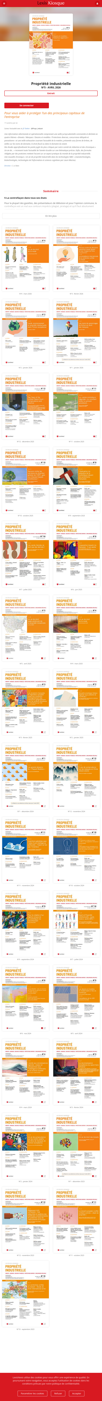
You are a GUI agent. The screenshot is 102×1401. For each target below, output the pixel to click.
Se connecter (27, 105)
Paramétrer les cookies (32, 1393)
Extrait (51, 93)
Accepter (76, 1393)
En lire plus (51, 215)
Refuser (58, 1393)
